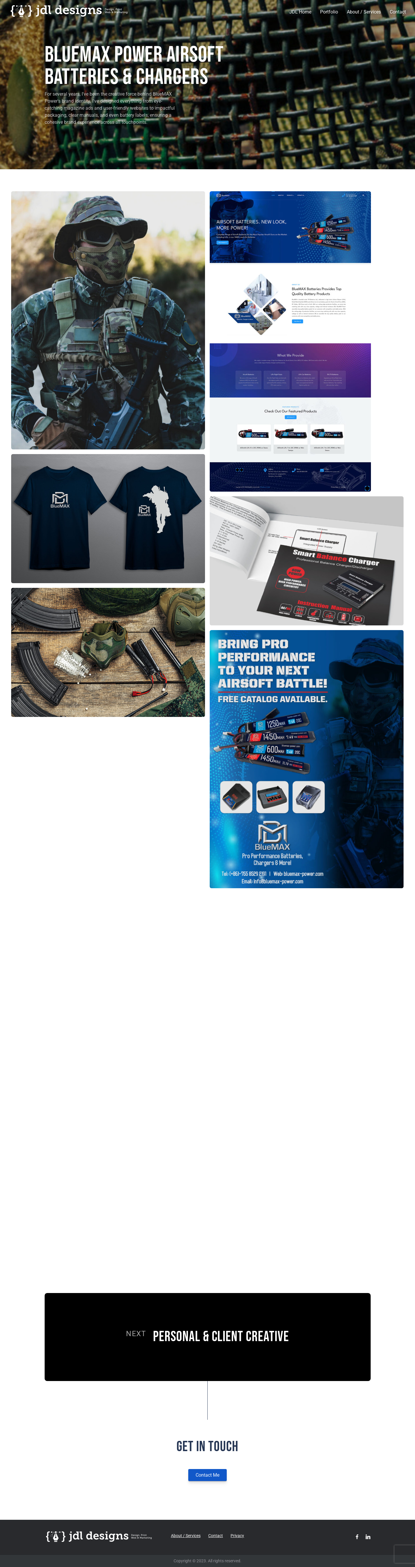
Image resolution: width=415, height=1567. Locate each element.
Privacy (237, 1535)
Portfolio (329, 12)
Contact (398, 12)
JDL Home (300, 12)
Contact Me (207, 1475)
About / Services (364, 12)
